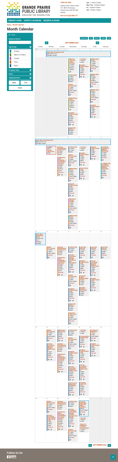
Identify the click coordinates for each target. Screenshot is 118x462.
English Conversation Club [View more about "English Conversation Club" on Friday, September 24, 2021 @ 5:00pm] (95, 345)
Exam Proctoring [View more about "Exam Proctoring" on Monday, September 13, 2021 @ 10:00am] (51, 247)
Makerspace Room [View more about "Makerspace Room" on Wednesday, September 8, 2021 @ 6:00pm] (73, 216)
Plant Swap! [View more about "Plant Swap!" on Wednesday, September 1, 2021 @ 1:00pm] (73, 75)
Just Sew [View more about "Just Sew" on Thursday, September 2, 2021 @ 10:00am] (83, 59)
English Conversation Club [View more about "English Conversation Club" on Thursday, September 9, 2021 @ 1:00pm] (84, 154)
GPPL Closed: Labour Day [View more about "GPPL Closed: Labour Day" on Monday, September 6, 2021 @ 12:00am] (50, 150)
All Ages (17, 51)
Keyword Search (14, 39)
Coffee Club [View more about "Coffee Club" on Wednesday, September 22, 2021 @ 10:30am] (73, 330)
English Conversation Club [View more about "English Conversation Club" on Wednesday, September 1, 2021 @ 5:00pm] (74, 114)
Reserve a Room (51, 20)
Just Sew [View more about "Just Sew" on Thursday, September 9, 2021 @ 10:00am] (83, 147)
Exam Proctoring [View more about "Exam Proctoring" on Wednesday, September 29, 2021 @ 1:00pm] (73, 430)
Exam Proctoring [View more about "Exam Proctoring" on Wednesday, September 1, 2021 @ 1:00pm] (73, 85)
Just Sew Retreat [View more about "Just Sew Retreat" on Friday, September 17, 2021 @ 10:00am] (94, 247)
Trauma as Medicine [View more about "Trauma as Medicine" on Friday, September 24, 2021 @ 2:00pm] (94, 331)
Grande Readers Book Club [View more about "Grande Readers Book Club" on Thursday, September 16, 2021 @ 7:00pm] (83, 289)
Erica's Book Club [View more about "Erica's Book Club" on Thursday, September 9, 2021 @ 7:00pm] (84, 169)
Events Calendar (32, 20)
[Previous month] (46, 42)
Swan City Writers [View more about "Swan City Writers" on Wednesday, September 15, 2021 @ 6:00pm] (73, 304)
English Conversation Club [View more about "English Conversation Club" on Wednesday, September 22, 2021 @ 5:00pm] (74, 353)
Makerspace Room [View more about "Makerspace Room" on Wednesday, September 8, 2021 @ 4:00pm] (73, 169)
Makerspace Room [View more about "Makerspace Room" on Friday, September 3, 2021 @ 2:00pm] (95, 90)
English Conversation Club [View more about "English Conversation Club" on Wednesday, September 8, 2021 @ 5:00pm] (74, 185)
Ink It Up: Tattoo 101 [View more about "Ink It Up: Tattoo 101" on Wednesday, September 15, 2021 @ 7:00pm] (73, 313)
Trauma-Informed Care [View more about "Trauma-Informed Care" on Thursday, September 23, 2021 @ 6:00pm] (83, 384)
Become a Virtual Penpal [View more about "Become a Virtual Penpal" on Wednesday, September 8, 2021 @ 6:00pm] (73, 200)
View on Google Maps (68, 15)
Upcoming (84, 38)
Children (16, 58)
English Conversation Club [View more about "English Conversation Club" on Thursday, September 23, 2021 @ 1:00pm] (84, 351)
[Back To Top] (113, 457)
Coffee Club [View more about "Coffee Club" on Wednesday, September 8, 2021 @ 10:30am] (73, 147)
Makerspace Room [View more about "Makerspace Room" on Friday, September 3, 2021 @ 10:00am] (95, 59)
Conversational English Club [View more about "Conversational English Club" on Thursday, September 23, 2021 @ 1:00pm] (85, 337)
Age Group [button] (12, 47)
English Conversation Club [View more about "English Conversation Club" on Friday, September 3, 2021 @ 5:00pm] (95, 107)
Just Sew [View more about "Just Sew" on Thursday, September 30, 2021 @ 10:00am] (83, 418)
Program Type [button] (14, 70)
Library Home (15, 20)
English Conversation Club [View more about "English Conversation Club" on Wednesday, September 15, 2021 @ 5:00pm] (74, 290)
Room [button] (11, 74)
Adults (16, 66)
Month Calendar (18, 25)
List (91, 38)
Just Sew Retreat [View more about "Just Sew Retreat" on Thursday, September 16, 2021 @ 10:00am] (83, 247)
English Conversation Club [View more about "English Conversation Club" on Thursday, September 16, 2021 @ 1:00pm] (84, 262)
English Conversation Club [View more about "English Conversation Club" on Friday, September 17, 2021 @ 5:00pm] (95, 280)
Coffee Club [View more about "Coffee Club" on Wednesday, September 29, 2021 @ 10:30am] (73, 401)
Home (9, 25)
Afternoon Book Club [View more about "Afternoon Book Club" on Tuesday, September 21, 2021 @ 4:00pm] (62, 331)
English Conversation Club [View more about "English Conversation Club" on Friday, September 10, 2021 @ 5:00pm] (95, 148)
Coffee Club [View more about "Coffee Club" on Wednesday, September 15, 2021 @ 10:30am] (73, 247)
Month (97, 38)
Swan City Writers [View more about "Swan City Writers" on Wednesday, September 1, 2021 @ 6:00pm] (73, 128)
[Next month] (97, 42)
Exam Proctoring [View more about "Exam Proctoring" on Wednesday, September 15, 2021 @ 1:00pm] (73, 276)
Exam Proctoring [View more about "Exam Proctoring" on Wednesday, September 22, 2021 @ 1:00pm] (73, 338)
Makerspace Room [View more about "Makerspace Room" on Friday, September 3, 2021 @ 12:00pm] (95, 75)
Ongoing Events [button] (14, 78)
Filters (13, 35)
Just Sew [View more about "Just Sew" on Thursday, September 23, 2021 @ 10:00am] (83, 330)
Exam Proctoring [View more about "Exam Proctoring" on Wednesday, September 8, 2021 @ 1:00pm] (73, 155)
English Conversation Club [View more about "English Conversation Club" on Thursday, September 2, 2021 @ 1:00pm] (84, 66)
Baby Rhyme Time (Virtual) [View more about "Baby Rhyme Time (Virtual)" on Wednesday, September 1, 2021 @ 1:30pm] (73, 99)
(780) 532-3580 (65, 2)
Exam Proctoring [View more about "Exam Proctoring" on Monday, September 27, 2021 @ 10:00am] (51, 402)
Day (109, 38)
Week (103, 38)
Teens (16, 62)
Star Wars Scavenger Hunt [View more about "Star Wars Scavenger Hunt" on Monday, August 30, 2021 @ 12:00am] (56, 52)
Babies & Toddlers (20, 55)
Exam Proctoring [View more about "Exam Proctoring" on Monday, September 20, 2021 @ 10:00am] (51, 331)
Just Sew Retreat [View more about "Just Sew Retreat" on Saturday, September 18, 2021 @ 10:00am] (104, 247)
